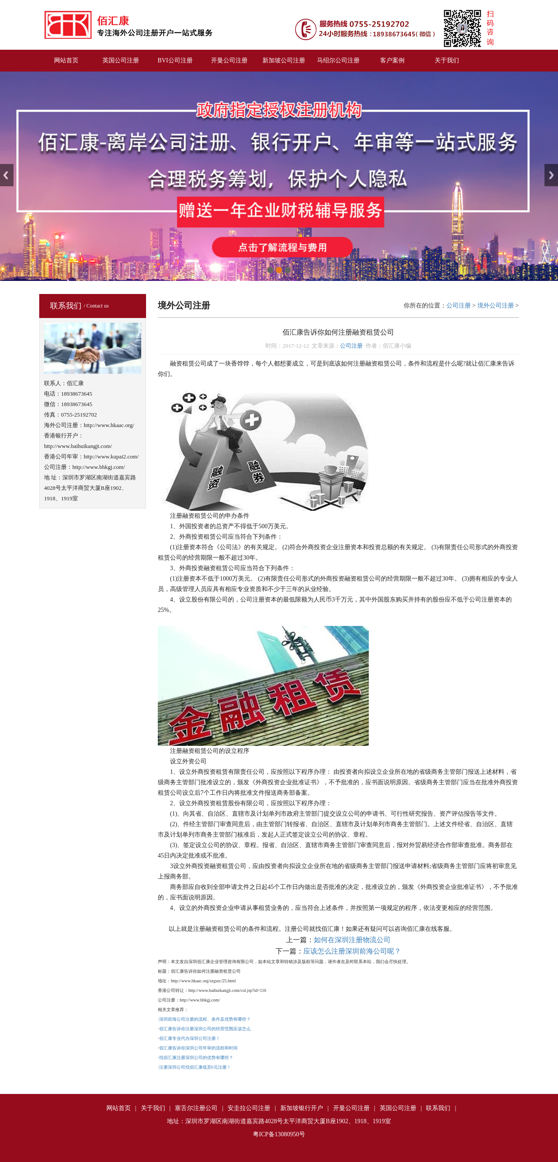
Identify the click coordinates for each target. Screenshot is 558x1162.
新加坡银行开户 (301, 1108)
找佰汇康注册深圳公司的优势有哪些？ (196, 1057)
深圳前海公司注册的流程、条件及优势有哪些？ (205, 1019)
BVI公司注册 (175, 60)
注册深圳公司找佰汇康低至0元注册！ (195, 1067)
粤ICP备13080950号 (279, 1134)
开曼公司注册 (229, 60)
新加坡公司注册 (283, 60)
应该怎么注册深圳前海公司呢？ (352, 951)
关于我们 (447, 60)
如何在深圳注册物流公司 (352, 939)
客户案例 (392, 60)
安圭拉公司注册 (249, 1108)
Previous (7, 175)
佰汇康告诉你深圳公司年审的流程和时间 (198, 1048)
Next (551, 175)
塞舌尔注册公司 (196, 1108)
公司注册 (458, 305)
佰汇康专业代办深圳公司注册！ (189, 1038)
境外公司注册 (495, 305)
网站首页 (66, 60)
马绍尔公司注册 (338, 60)
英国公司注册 (120, 60)
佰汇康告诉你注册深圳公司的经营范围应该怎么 (205, 1028)
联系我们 (438, 1108)
